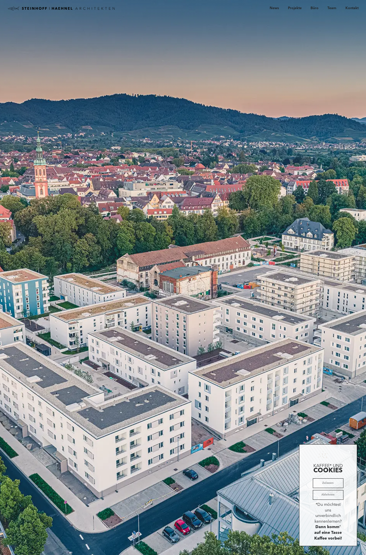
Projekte (295, 8)
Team (331, 8)
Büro (315, 8)
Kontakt (352, 8)
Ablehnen (328, 494)
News (274, 8)
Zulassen (328, 483)
